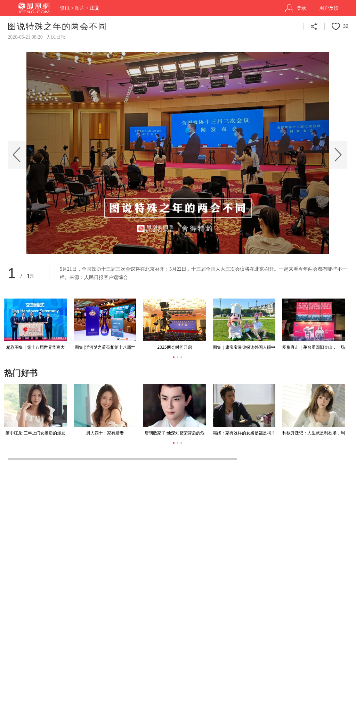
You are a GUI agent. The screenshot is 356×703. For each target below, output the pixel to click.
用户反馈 (329, 8)
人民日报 (56, 37)
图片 (79, 8)
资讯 (65, 8)
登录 (301, 8)
